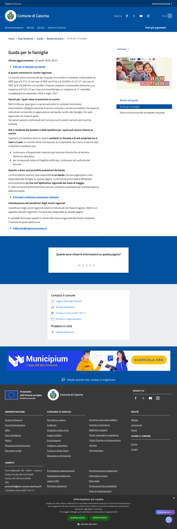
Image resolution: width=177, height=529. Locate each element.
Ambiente (51, 425)
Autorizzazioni (54, 440)
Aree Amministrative (15, 425)
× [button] (174, 498)
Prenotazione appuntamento (61, 470)
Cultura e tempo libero (58, 450)
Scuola (40, 38)
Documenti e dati (13, 450)
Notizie (134, 420)
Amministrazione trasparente (103, 470)
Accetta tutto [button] (77, 518)
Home (11, 38)
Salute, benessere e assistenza (104, 435)
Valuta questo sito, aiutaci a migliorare (88, 379)
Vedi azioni (123, 49)
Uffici (7, 430)
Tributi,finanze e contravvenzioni (105, 440)
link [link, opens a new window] (115, 512)
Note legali (94, 481)
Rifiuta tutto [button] (100, 518)
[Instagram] (143, 16)
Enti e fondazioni (13, 435)
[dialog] (88, 512)
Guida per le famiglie (130, 106)
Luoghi (134, 449)
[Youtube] (136, 16)
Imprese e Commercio (99, 425)
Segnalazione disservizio (58, 476)
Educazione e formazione (59, 455)
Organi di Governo (13, 420)
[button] (88, 524)
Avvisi (134, 430)
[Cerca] (168, 15)
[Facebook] (122, 16)
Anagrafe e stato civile (58, 430)
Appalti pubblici (54, 435)
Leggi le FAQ (53, 481)
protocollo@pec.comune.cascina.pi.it (23, 486)
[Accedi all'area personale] (161, 4)
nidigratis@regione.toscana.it (30, 228)
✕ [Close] (172, 512)
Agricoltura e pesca (56, 420)
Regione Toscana (13, 3)
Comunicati (136, 425)
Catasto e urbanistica (57, 445)
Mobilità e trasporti (98, 430)
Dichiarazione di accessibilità (103, 486)
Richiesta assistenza (57, 486)
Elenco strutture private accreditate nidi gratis (142, 112)
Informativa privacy (98, 476)
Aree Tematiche (25, 38)
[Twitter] (129, 16)
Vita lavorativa (96, 450)
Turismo (93, 445)
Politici (8, 440)
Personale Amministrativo (17, 445)
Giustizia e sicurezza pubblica (103, 420)
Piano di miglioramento (100, 491)
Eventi (134, 444)
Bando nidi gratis (55, 38)
